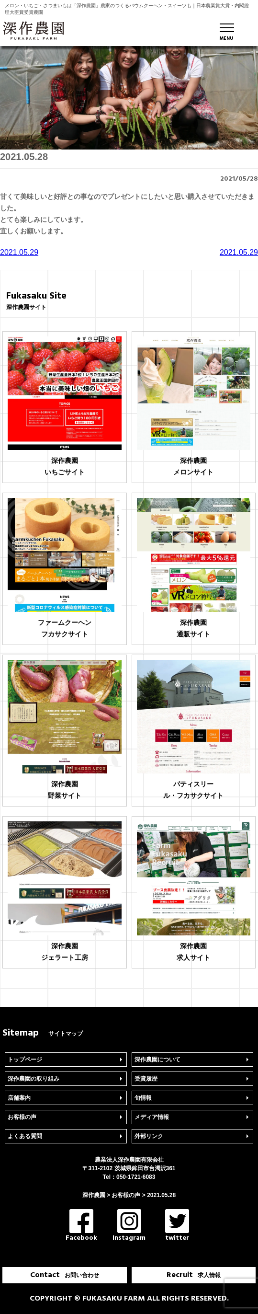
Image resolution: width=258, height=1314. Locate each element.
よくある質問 (25, 1136)
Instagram (129, 1226)
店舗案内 (19, 1098)
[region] (129, 98)
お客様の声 (22, 1117)
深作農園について (157, 1059)
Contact (64, 1275)
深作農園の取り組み (33, 1078)
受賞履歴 (146, 1078)
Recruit (194, 1275)
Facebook (81, 1226)
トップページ (25, 1059)
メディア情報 (152, 1117)
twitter (177, 1226)
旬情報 (143, 1098)
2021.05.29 (19, 252)
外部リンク (149, 1136)
